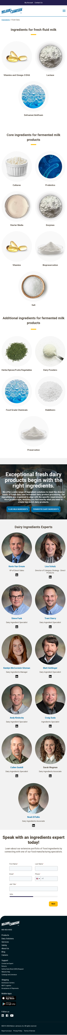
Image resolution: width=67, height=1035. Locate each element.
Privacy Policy (17, 1031)
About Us (5, 948)
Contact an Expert (7, 963)
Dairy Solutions (8, 938)
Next (53, 904)
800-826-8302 (7, 930)
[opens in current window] (11, 1015)
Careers (5, 955)
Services (5, 942)
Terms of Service (29, 1031)
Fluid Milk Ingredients (18, 509)
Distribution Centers (8, 983)
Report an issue (7, 1031)
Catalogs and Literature (9, 974)
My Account (29, 3)
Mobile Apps (7, 993)
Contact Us (38, 3)
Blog (3, 952)
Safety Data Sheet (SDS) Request (13, 969)
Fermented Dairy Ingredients (46, 509)
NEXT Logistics (6, 985)
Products (5, 935)
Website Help (6, 972)
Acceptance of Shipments (10, 988)
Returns (4, 966)
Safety (4, 945)
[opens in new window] (3, 1015)
